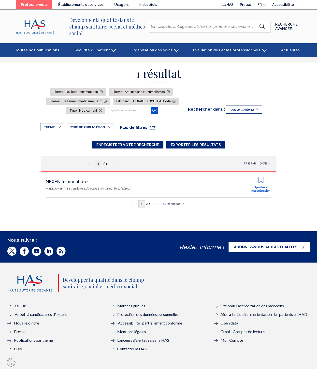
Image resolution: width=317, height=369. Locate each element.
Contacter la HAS (132, 348)
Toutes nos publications (37, 50)
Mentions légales (131, 331)
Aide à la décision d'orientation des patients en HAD (263, 314)
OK (155, 110)
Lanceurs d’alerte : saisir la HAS (143, 340)
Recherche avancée (286, 26)
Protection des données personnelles (148, 314)
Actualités (290, 50)
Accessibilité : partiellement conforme (150, 323)
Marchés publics (131, 305)
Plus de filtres (138, 127)
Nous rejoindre (26, 323)
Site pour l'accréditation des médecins (252, 305)
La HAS (227, 5)
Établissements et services (80, 5)
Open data (229, 323)
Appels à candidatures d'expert (40, 314)
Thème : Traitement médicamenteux (75, 101)
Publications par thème (33, 340)
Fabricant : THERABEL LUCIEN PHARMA (144, 101)
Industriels (148, 5)
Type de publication (87, 127)
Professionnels (34, 5)
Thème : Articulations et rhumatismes (138, 92)
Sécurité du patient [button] (92, 50)
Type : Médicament (84, 110)
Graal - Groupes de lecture (242, 331)
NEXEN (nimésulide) (67, 181)
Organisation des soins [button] (151, 50)
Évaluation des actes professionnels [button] (226, 50)
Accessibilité (283, 5)
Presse (245, 5)
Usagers (121, 5)
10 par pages (171, 204)
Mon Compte (231, 340)
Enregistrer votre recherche (127, 145)
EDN (18, 348)
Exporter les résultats (196, 145)
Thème (49, 127)
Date (263, 163)
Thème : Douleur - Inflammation (76, 92)
